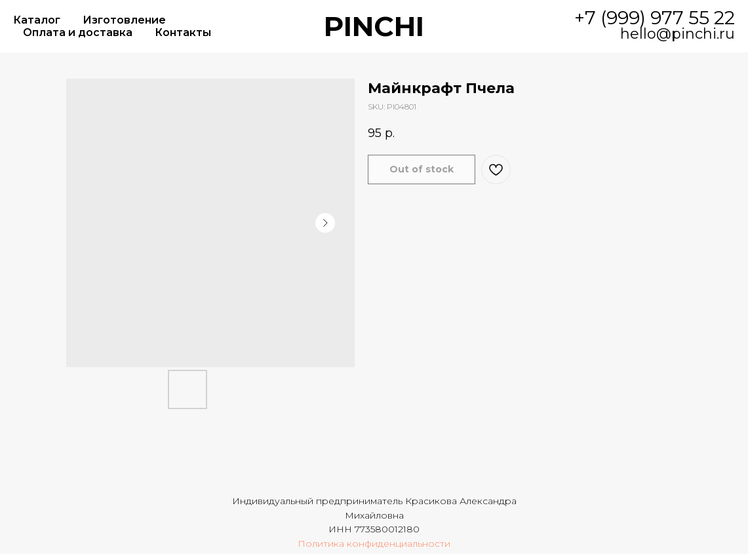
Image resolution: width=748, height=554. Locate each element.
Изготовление (124, 20)
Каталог (36, 20)
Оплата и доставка (77, 32)
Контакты (183, 32)
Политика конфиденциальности (374, 543)
